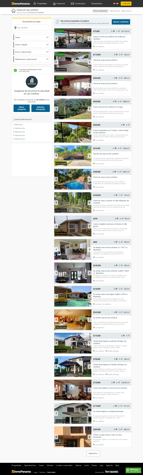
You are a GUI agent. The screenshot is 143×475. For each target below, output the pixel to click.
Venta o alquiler (32, 44)
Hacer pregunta (21, 108)
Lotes (86, 465)
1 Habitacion (18, 124)
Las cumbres (99, 47)
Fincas (94, 465)
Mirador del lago (113, 374)
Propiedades (42, 3)
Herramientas (96, 3)
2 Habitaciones (19, 128)
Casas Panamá (22, 12)
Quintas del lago (113, 351)
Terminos (42, 472)
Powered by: (99, 472)
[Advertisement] (32, 160)
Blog (117, 465)
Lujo (101, 465)
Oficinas (50, 465)
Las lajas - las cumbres (103, 304)
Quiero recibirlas (121, 22)
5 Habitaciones (19, 139)
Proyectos (61, 3)
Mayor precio (126, 11)
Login (35, 472)
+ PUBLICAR (126, 3)
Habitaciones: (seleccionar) (32, 59)
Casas (32, 37)
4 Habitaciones (19, 135)
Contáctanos (80, 3)
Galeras (78, 465)
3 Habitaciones (19, 132)
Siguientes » (93, 453)
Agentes (109, 465)
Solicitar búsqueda (40, 108)
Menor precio (115, 11)
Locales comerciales (64, 465)
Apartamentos (30, 465)
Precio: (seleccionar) (32, 52)
